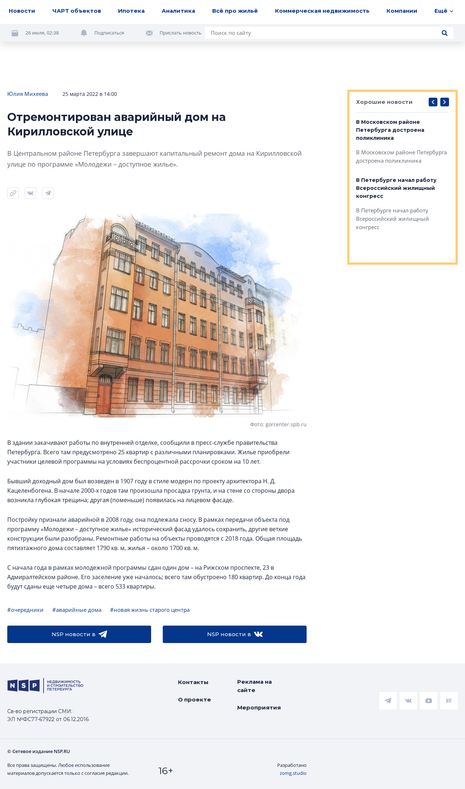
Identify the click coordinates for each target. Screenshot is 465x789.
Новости (22, 10)
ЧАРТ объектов (76, 10)
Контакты (193, 682)
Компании (402, 10)
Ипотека (131, 10)
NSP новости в (79, 634)
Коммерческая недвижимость (322, 10)
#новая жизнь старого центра (150, 609)
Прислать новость (181, 32)
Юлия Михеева (27, 93)
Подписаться (109, 32)
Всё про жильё (235, 10)
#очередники (25, 609)
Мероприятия (259, 707)
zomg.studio (293, 773)
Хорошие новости (384, 101)
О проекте (194, 699)
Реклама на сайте (254, 686)
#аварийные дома (76, 609)
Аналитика (178, 10)
